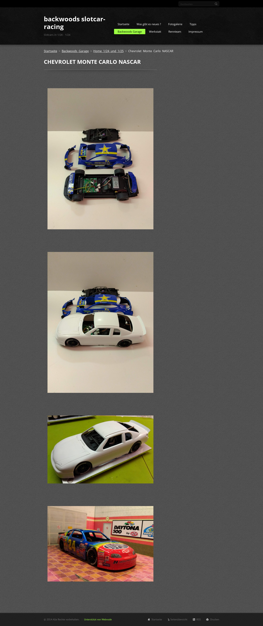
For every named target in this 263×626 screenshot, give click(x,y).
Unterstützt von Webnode (98, 619)
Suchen (216, 4)
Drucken (214, 619)
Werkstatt (155, 31)
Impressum (195, 31)
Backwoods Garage (130, 31)
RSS (199, 619)
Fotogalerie (175, 24)
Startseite (123, 24)
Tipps (193, 24)
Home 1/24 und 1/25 (108, 51)
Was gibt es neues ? (149, 24)
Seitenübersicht (178, 619)
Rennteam (174, 31)
